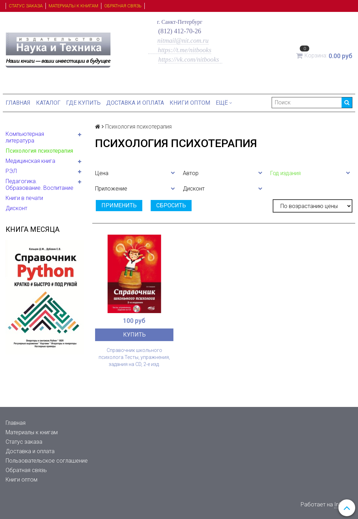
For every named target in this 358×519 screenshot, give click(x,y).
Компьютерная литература (25, 137)
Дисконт (16, 208)
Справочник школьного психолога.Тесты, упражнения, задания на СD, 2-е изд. (134, 357)
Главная (18, 102)
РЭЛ (11, 171)
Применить (119, 205)
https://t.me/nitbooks (180, 50)
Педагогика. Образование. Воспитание (39, 184)
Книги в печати (24, 198)
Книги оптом (190, 102)
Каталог (48, 102)
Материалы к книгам (73, 5)
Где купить (83, 102)
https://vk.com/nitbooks (189, 59)
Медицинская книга (30, 161)
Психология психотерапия (39, 150)
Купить (134, 334)
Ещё (224, 102)
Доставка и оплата (135, 102)
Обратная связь (123, 5)
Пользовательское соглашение (47, 460)
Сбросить (171, 205)
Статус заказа (26, 5)
